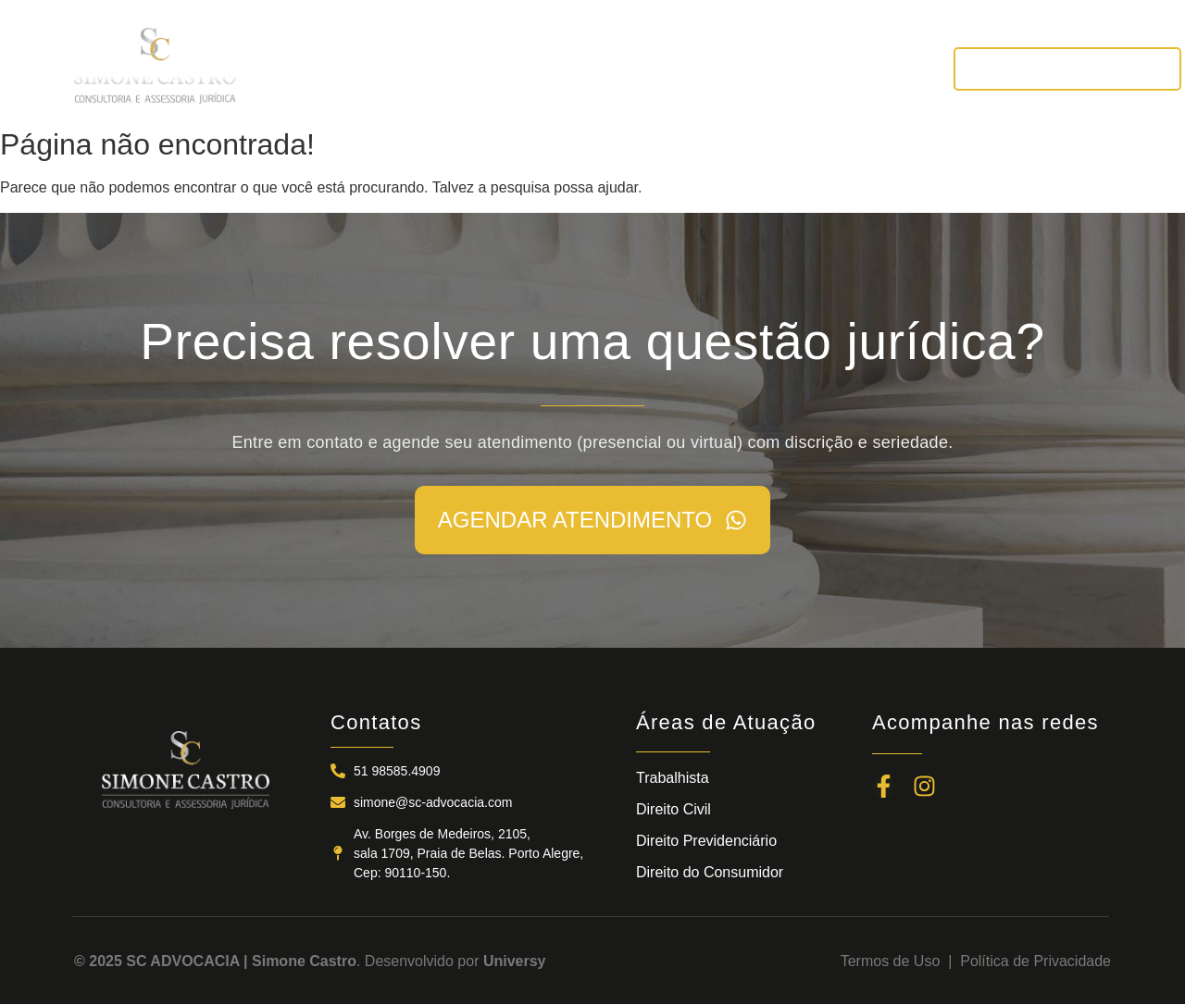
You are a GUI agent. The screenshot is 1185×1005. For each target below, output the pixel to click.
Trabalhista (672, 778)
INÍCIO (297, 68)
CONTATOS (869, 68)
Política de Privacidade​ (1035, 961)
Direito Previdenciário (706, 841)
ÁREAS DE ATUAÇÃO (603, 68)
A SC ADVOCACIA (422, 68)
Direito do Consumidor (709, 872)
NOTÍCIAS (754, 68)
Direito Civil (673, 809)
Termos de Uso (894, 961)
